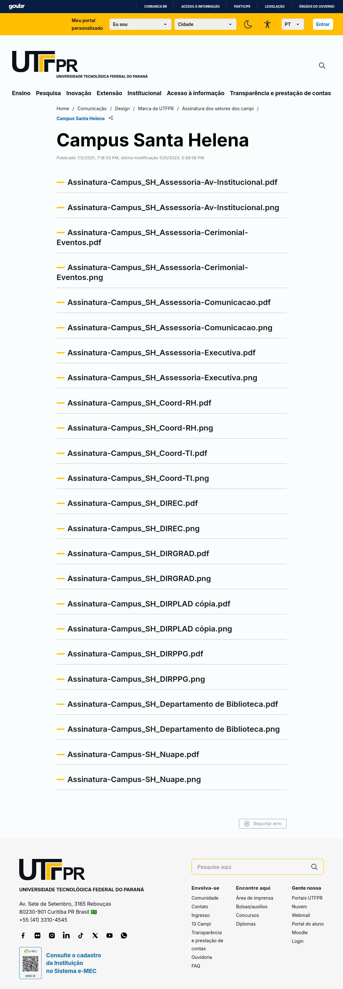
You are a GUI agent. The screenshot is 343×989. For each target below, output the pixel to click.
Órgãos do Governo (316, 6)
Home (63, 108)
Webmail (301, 915)
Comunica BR (155, 6)
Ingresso (201, 915)
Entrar (323, 24)
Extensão (109, 93)
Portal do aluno (308, 924)
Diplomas (246, 924)
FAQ (196, 965)
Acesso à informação (200, 6)
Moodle (300, 932)
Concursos (247, 915)
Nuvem (299, 906)
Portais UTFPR (307, 898)
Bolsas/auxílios (251, 906)
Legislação (275, 6)
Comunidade (205, 898)
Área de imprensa (254, 898)
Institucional (144, 93)
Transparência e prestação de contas (280, 93)
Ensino (21, 93)
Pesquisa (48, 93)
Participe (242, 6)
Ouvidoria (202, 957)
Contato (200, 906)
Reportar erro (263, 823)
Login (298, 941)
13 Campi (201, 924)
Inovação (78, 93)
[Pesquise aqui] (252, 867)
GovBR (17, 7)
